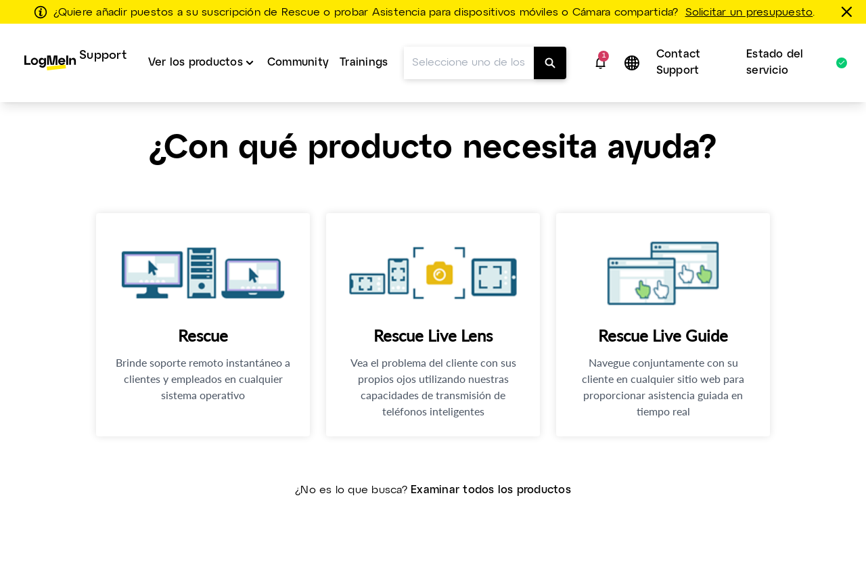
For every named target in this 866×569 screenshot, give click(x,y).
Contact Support (678, 62)
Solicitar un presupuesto (749, 12)
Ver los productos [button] (195, 63)
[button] (600, 63)
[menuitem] (75, 63)
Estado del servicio (790, 62)
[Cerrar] (849, 11)
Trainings (364, 63)
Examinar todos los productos (491, 490)
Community (298, 63)
